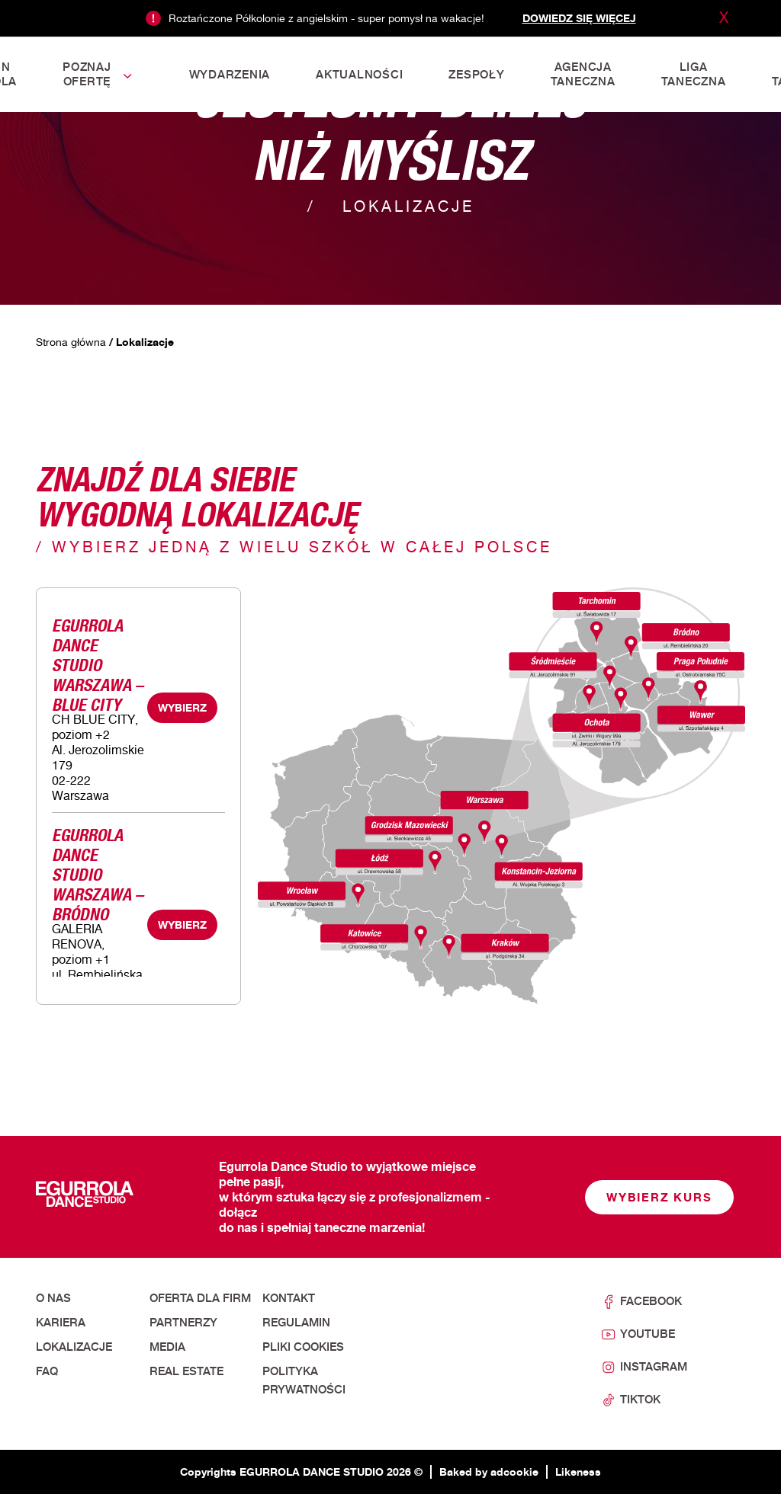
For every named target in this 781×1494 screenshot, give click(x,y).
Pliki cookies (303, 1347)
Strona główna (71, 341)
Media (167, 1347)
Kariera (60, 1322)
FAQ (47, 1371)
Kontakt (288, 1298)
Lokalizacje (74, 1347)
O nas (53, 1298)
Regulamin (296, 1322)
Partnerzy (183, 1322)
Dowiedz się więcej (579, 17)
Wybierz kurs (659, 1197)
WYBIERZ (182, 707)
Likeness (578, 1471)
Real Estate (186, 1371)
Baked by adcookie (488, 1471)
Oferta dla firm (200, 1298)
